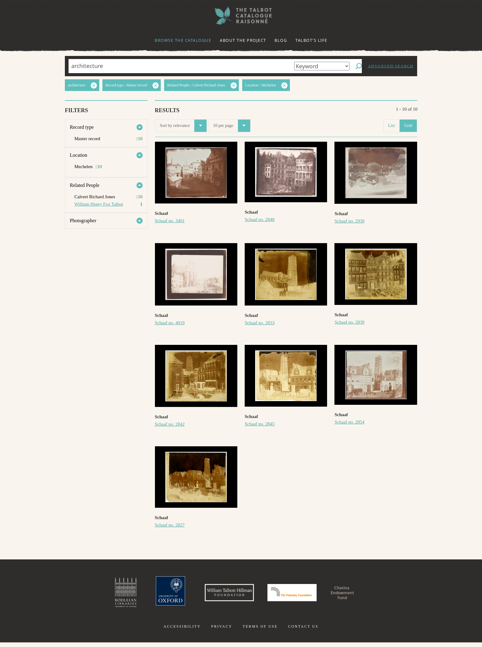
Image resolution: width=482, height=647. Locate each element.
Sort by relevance (183, 126)
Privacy (221, 631)
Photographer (83, 220)
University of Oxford (154, 595)
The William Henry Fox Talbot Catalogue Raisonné (241, 15)
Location (78, 155)
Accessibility (182, 631)
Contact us (303, 631)
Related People (84, 185)
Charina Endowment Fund (358, 595)
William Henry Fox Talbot (98, 204)
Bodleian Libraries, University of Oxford (105, 595)
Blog (281, 40)
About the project (243, 40)
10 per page (231, 126)
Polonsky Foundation (296, 595)
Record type (82, 127)
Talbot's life (311, 40)
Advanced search (390, 66)
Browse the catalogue (183, 40)
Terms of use (260, 631)
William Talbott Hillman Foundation (221, 595)
